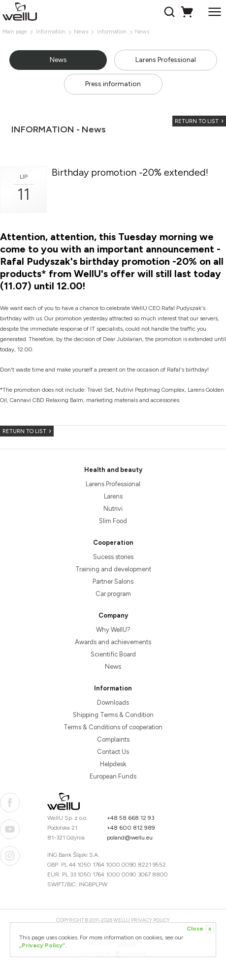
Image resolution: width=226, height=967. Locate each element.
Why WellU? (113, 629)
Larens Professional (165, 60)
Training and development (113, 569)
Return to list (197, 121)
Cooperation (113, 542)
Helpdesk (113, 764)
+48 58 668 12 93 (131, 817)
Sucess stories (113, 557)
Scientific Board (113, 654)
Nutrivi (113, 508)
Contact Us (113, 751)
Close (200, 929)
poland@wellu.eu (130, 837)
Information (50, 32)
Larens (113, 496)
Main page (14, 32)
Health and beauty (113, 469)
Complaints (113, 739)
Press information (113, 84)
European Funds (113, 776)
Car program (113, 593)
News (81, 32)
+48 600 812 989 (131, 827)
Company (113, 615)
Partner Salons (113, 581)
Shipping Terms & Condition (113, 714)
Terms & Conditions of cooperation (113, 727)
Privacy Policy (150, 920)
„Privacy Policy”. (42, 945)
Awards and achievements (113, 642)
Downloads (113, 702)
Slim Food (113, 521)
